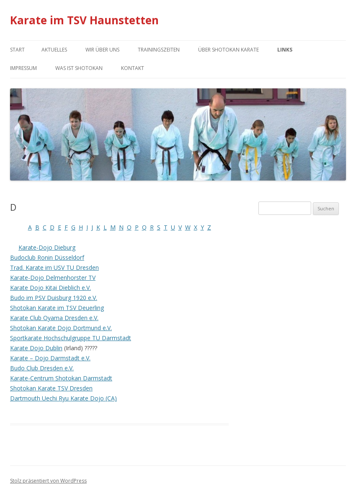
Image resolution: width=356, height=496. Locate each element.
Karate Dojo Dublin (36, 348)
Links (284, 49)
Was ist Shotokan (79, 68)
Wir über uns (102, 49)
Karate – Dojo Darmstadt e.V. (50, 358)
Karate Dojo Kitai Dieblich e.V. (50, 288)
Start (17, 49)
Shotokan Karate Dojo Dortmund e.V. (61, 328)
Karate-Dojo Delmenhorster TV (52, 278)
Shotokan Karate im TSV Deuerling (57, 308)
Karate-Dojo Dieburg (46, 247)
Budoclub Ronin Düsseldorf (47, 257)
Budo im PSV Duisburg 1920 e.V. (53, 298)
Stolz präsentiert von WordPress (48, 480)
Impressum (23, 68)
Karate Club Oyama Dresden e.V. (54, 318)
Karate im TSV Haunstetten (84, 20)
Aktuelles (54, 49)
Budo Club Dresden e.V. (42, 368)
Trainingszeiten (159, 49)
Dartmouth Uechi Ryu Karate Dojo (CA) (63, 398)
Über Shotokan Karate (228, 49)
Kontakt (132, 68)
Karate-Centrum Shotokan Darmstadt (61, 378)
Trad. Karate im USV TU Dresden (54, 267)
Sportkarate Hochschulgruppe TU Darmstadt (70, 338)
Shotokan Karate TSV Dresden (51, 388)
